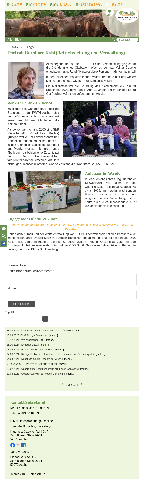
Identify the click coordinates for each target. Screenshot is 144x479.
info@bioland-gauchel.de (36, 421)
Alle (10, 39)
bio (14, 4)
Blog (18, 39)
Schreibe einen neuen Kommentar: (31, 271)
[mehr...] (78, 330)
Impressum (17, 474)
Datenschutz (36, 474)
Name (12, 288)
